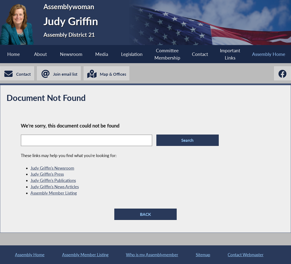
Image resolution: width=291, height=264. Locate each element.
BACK (145, 214)
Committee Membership (167, 54)
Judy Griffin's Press (47, 174)
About (40, 54)
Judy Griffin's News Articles (54, 186)
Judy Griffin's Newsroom (52, 168)
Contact (200, 54)
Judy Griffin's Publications (53, 180)
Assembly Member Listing (53, 193)
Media (101, 54)
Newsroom (71, 54)
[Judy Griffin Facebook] (282, 73)
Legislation (132, 54)
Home (13, 54)
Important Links (230, 54)
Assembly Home (268, 54)
